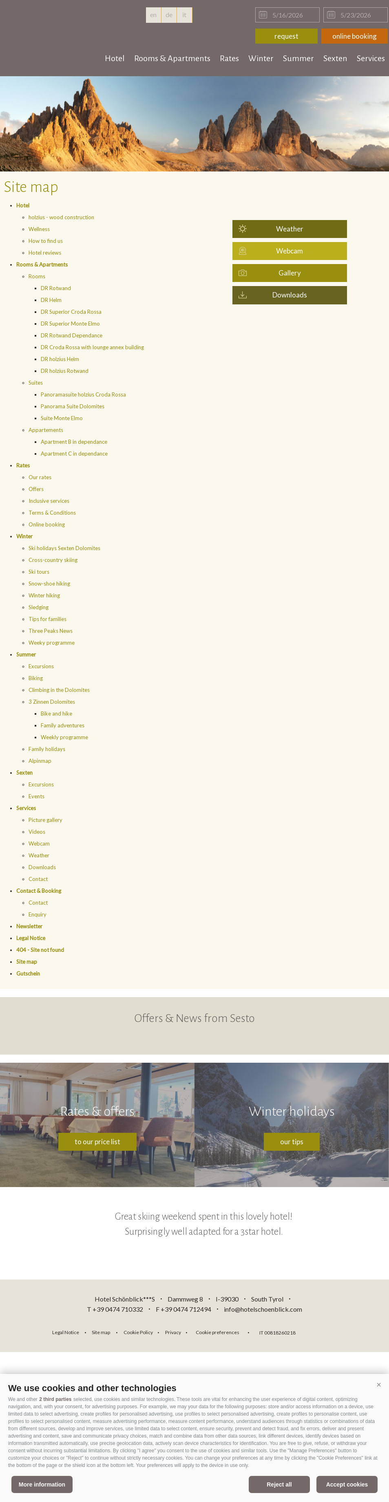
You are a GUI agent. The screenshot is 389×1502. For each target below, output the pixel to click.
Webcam (39, 843)
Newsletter (29, 926)
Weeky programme (52, 642)
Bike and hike (56, 713)
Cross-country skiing (53, 560)
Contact (38, 879)
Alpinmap (40, 761)
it (184, 14)
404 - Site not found (40, 950)
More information (42, 1484)
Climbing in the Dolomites (59, 690)
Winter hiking (44, 595)
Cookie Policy (138, 1332)
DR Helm (51, 300)
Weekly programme (64, 737)
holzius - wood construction (61, 217)
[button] (379, 1385)
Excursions (41, 666)
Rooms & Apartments (172, 58)
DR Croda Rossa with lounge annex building (92, 347)
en (153, 17)
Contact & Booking (38, 891)
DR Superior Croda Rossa (71, 311)
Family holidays (47, 749)
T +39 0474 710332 (115, 1309)
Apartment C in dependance (74, 453)
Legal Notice (30, 938)
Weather (39, 855)
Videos (37, 831)
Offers (36, 489)
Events (36, 796)
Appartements (46, 430)
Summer (298, 58)
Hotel (115, 58)
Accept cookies (347, 1484)
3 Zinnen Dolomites (52, 701)
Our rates (40, 477)
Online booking (47, 524)
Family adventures (62, 725)
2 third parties (55, 1399)
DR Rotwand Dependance (71, 335)
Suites (36, 382)
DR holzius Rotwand (64, 371)
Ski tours (39, 571)
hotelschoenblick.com (54, 24)
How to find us (46, 241)
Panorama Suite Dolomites (72, 406)
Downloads (42, 867)
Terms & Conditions (52, 512)
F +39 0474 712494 (184, 1309)
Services (371, 58)
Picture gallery (45, 820)
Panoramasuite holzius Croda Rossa (83, 394)
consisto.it (323, 1331)
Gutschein (28, 973)
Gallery (289, 273)
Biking (36, 678)
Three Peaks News (51, 631)
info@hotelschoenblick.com (263, 1309)
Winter (261, 58)
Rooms (37, 276)
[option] (194, 124)
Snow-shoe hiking (49, 583)
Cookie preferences (217, 1332)
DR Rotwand (56, 288)
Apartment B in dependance (74, 441)
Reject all (279, 1484)
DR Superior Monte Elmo (70, 323)
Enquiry (37, 914)
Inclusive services (49, 501)
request (286, 36)
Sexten (335, 58)
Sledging (39, 607)
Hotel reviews (45, 252)
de (169, 14)
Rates (229, 58)
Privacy (173, 1332)
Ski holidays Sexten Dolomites (64, 548)
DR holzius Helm (60, 359)
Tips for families (47, 619)
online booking (354, 36)
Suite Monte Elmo (62, 418)
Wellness (39, 229)
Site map (26, 961)
